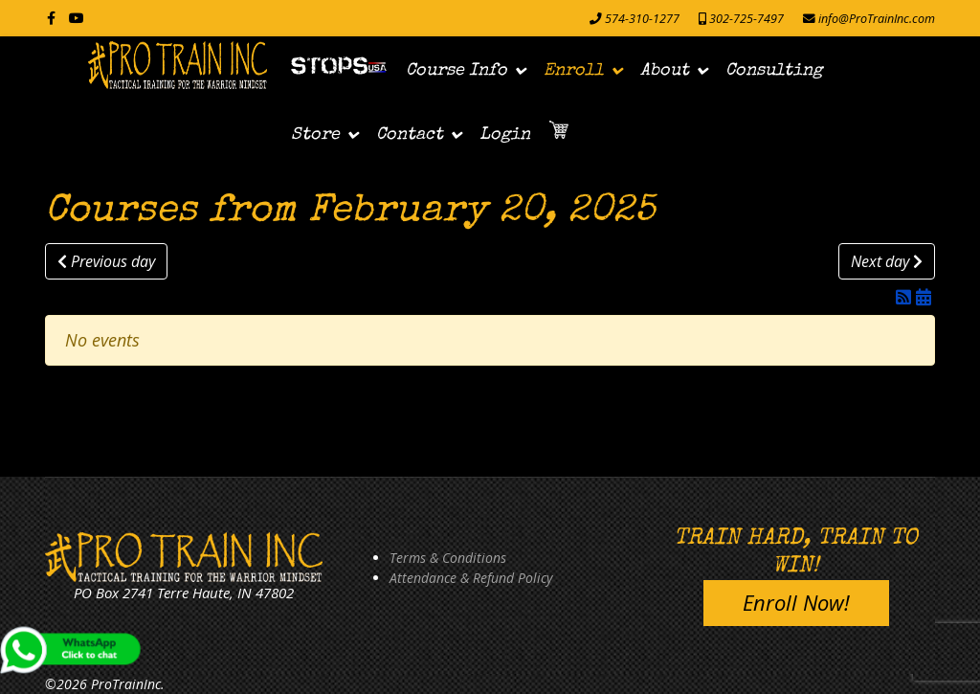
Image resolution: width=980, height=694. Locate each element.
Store (315, 135)
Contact (409, 135)
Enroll (574, 70)
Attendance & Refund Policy (471, 578)
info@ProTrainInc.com (876, 19)
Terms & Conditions (448, 557)
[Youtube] (76, 18)
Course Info (456, 70)
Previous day (106, 261)
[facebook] (51, 18)
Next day (887, 261)
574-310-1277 (642, 19)
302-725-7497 (746, 19)
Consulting (773, 70)
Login (504, 135)
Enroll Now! (796, 602)
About (664, 70)
